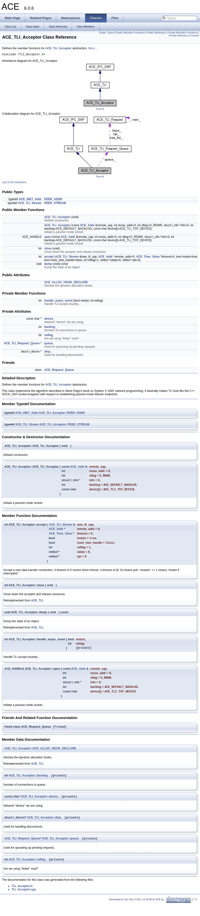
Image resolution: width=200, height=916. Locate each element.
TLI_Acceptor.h (22, 898)
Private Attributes (178, 35)
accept (48, 257)
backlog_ (50, 327)
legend (100, 109)
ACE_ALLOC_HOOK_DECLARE (66, 283)
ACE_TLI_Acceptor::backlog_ (29, 786)
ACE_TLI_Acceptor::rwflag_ (28, 872)
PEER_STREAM (55, 203)
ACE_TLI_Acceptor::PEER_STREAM (65, 425)
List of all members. (14, 183)
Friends (194, 35)
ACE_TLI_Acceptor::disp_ (45, 829)
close (48, 249)
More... (92, 48)
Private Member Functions (182, 32)
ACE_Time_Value (148, 257)
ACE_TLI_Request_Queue (22, 344)
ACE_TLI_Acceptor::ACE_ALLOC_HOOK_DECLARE (40, 758)
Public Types (106, 32)
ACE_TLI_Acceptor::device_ (40, 807)
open (47, 237)
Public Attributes (156, 32)
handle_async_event (58, 301)
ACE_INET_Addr (30, 200)
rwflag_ (49, 336)
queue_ (49, 344)
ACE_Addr (87, 226)
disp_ (48, 352)
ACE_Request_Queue (59, 370)
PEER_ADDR (53, 200)
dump (48, 264)
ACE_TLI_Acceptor (58, 48)
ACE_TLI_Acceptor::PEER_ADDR (62, 413)
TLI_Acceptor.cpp (24, 902)
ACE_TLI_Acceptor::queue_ (61, 850)
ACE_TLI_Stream (29, 203)
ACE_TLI (37, 607)
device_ (49, 319)
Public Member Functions (130, 32)
